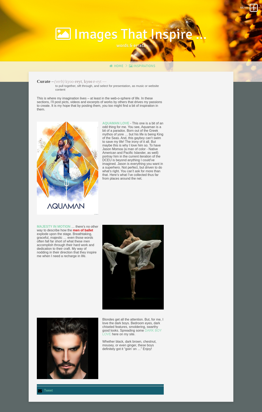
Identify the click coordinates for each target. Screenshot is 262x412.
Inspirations (142, 66)
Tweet (48, 390)
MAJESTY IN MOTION (53, 226)
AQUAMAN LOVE (115, 123)
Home (116, 66)
